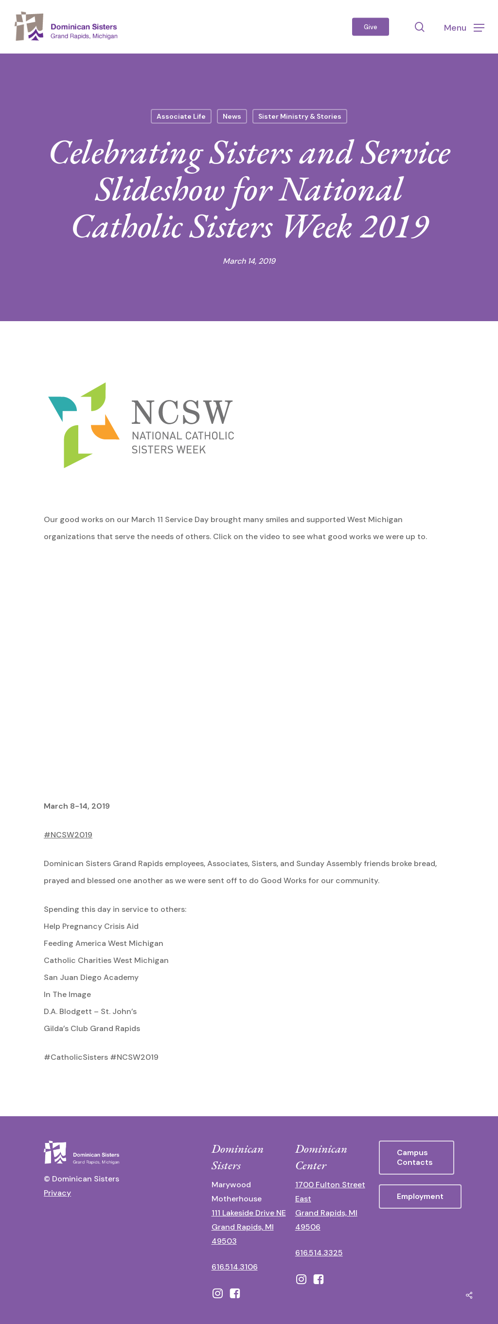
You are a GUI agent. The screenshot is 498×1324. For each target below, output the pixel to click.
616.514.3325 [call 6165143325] (319, 1253)
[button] (464, 27)
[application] (249, 672)
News (232, 116)
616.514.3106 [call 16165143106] (235, 1267)
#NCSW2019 (68, 835)
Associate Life (181, 116)
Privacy (57, 1193)
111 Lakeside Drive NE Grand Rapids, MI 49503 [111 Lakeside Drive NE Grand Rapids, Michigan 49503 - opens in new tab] (249, 1227)
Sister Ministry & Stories (299, 116)
